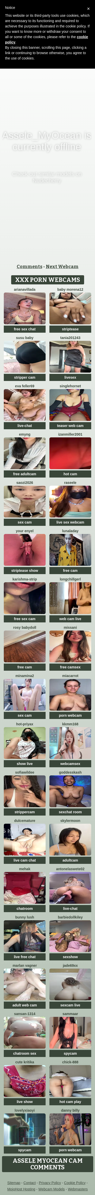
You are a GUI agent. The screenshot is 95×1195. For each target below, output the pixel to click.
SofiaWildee (24, 772)
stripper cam (24, 377)
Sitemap (13, 1183)
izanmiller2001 (70, 434)
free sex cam (24, 619)
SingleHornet (70, 386)
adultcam (70, 860)
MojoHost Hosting (21, 1189)
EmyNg (24, 434)
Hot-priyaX (24, 724)
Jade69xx (70, 965)
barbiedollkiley (70, 917)
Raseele (70, 483)
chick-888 (70, 1062)
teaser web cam (70, 426)
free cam (70, 571)
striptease (70, 329)
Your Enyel (24, 531)
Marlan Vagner (25, 965)
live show (25, 1102)
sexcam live (70, 1005)
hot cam (70, 474)
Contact (30, 1183)
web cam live (70, 619)
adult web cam (24, 1005)
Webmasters (78, 1189)
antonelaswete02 (70, 869)
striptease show (24, 571)
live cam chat (25, 860)
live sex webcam (70, 522)
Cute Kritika (24, 1062)
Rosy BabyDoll (24, 627)
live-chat (24, 426)
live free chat (25, 957)
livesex (70, 377)
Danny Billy (70, 1110)
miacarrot (70, 676)
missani (70, 627)
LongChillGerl (70, 579)
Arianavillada (24, 289)
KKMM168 (70, 724)
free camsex (70, 667)
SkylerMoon (70, 821)
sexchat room (70, 812)
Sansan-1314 (24, 1014)
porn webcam (70, 715)
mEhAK (24, 869)
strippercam (24, 812)
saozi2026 (24, 483)
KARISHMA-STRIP (24, 579)
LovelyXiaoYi (25, 1110)
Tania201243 (70, 338)
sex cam (25, 522)
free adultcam (24, 474)
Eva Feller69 (24, 386)
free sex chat (25, 329)
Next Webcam (62, 266)
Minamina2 (24, 676)
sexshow (70, 957)
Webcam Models (52, 1189)
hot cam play (70, 1102)
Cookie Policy (75, 1183)
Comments (29, 266)
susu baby (24, 338)
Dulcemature (24, 821)
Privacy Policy (50, 1183)
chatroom (25, 909)
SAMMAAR (70, 1014)
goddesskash (70, 772)
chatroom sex (24, 1053)
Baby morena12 (70, 289)
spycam (70, 1053)
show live (25, 764)
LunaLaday (70, 531)
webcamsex (70, 764)
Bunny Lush (24, 917)
